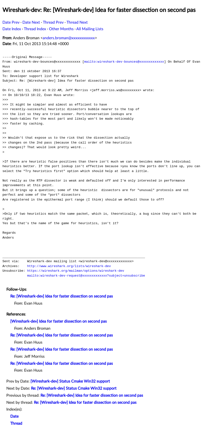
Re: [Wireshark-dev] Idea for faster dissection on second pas (61, 296)
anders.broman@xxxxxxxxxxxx (69, 38)
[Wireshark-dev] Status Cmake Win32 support (70, 381)
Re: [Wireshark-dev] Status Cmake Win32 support (73, 388)
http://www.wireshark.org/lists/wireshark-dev (69, 266)
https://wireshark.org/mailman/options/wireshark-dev (75, 271)
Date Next (31, 22)
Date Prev (10, 22)
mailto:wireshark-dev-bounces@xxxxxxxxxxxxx (124, 61)
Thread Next (77, 22)
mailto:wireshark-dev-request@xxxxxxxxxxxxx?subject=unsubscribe (86, 275)
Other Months (61, 29)
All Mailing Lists (89, 29)
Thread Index (35, 29)
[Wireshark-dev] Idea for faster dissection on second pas (58, 321)
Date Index (11, 29)
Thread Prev (53, 22)
